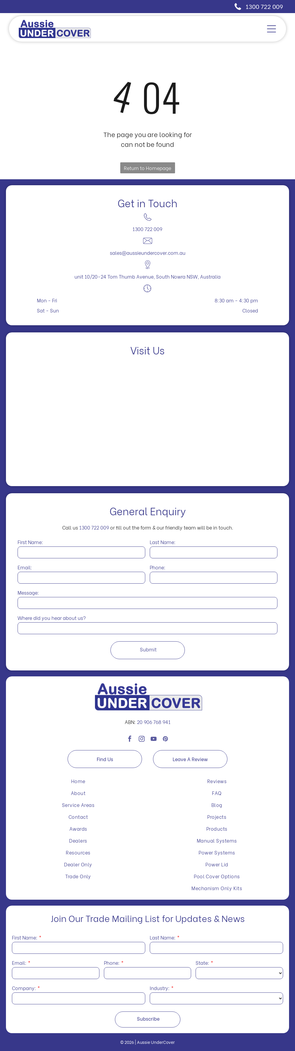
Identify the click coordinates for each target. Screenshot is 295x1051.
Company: (24, 987)
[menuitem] (78, 781)
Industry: (160, 987)
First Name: (30, 541)
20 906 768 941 (154, 721)
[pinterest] (165, 743)
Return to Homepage (147, 167)
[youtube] (153, 743)
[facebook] (129, 743)
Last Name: (163, 541)
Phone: (158, 567)
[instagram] (141, 743)
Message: (28, 592)
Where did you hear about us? (52, 617)
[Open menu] (271, 28)
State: (202, 962)
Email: (25, 567)
